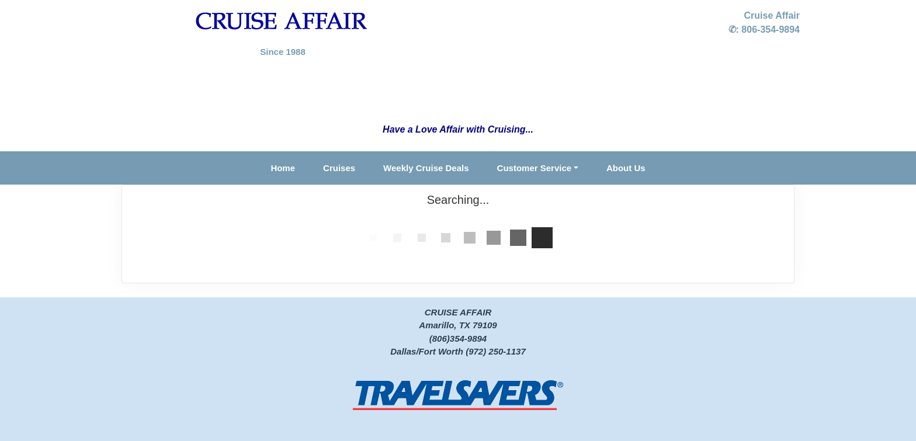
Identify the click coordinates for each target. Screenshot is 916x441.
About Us (626, 168)
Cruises (339, 168)
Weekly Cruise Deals (426, 168)
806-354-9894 (770, 29)
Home (282, 168)
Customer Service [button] (534, 168)
